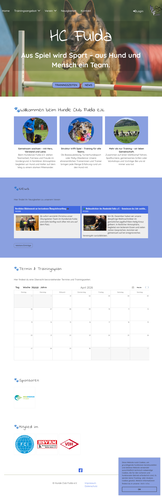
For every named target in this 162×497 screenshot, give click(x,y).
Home (6, 11)
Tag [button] (17, 287)
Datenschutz (91, 486)
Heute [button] (139, 287)
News (88, 85)
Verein (50, 11)
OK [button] (139, 489)
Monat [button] (35, 287)
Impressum (90, 483)
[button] (145, 287)
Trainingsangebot (27, 11)
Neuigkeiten (68, 11)
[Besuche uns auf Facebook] (81, 470)
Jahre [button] (43, 287)
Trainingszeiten (66, 85)
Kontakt (86, 11)
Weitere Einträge (23, 245)
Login (138, 11)
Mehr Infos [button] (145, 483)
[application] (81, 323)
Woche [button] (26, 287)
